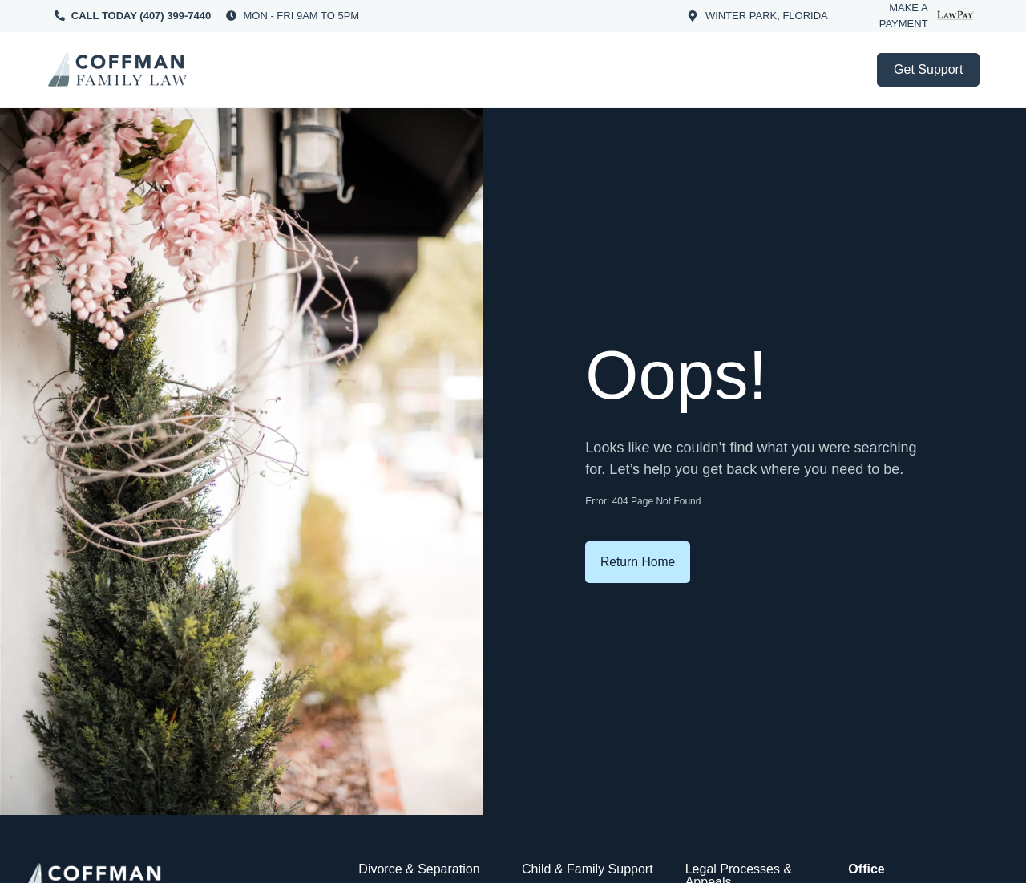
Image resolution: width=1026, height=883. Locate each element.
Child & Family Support (587, 869)
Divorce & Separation (418, 869)
